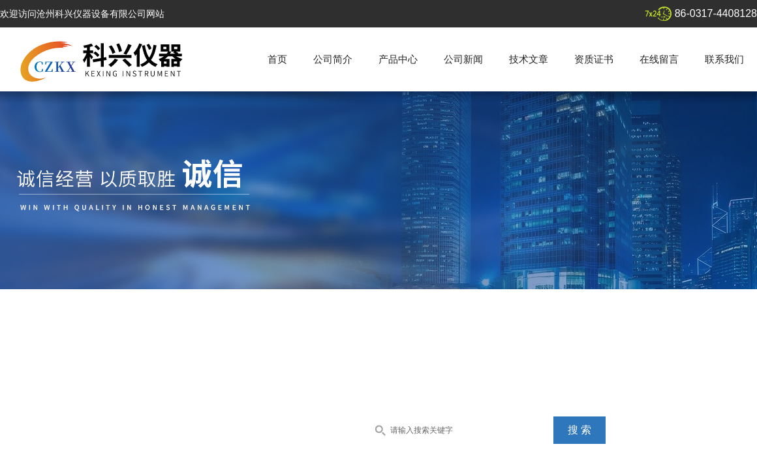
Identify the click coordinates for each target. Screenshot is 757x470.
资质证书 (593, 59)
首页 (277, 59)
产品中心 (398, 59)
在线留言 (659, 59)
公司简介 (332, 59)
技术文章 (528, 59)
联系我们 (724, 59)
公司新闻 (463, 59)
